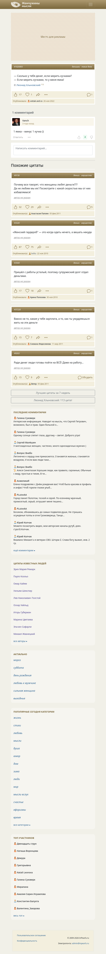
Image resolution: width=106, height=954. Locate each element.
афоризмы (19, 809)
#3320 (17, 223)
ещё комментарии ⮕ (24, 550)
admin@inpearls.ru (80, 943)
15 (20, 337)
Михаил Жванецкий (24, 633)
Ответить (18, 137)
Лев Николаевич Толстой (26, 597)
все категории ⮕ (21, 824)
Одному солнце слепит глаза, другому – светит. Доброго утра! (46, 435)
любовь (17, 733)
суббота (18, 667)
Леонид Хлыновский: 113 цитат (53, 400)
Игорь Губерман (22, 612)
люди (16, 779)
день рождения (22, 675)
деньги (76, 175)
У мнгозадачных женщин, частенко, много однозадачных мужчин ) (49, 445)
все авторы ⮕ (20, 641)
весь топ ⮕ (18, 915)
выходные (19, 698)
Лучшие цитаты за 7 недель (53, 393)
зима (16, 771)
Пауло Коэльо (20, 576)
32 (20, 207)
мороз (17, 660)
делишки (76, 66)
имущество (86, 175)
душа (16, 748)
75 (32, 246)
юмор (16, 756)
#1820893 (18, 66)
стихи (17, 725)
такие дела (87, 66)
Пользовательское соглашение (31, 935)
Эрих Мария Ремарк (24, 569)
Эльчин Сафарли (22, 626)
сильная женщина (24, 690)
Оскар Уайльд (20, 605)
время (17, 817)
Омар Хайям (20, 583)
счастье (18, 802)
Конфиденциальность (27, 940)
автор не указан (22, 197)
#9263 (17, 353)
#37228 (17, 309)
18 (32, 290)
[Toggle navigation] (90, 4)
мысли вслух (20, 794)
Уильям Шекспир (22, 590)
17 (20, 94)
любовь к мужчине (24, 683)
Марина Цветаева (23, 619)
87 (20, 246)
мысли (17, 740)
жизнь (17, 717)
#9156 (17, 175)
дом (15, 763)
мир (15, 786)
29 (32, 207)
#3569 (17, 263)
